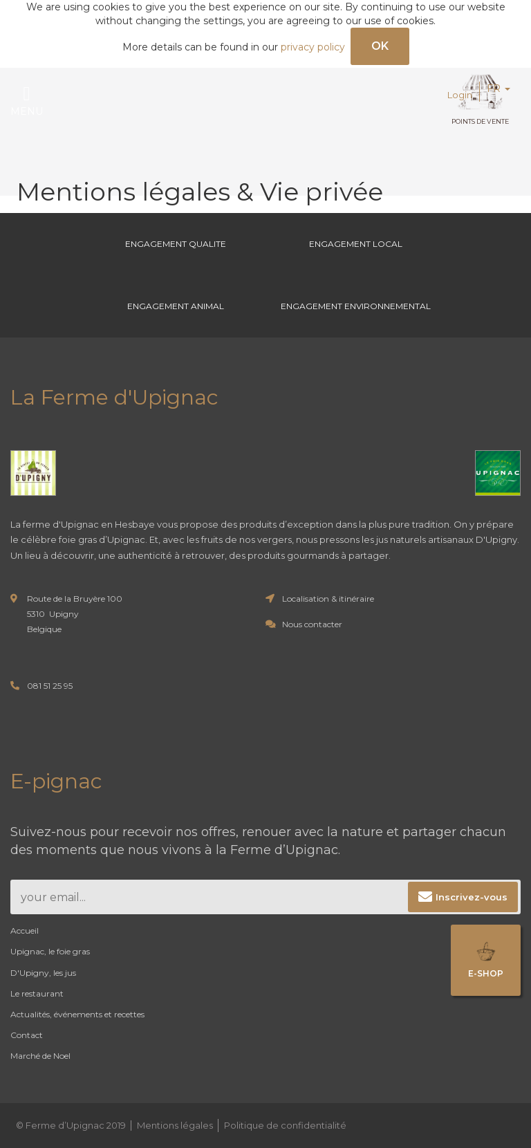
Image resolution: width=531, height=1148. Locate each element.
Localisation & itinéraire (328, 598)
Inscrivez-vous (471, 896)
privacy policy (313, 47)
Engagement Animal (175, 306)
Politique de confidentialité (285, 1125)
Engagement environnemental (356, 306)
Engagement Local (355, 244)
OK (380, 46)
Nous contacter (312, 624)
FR (498, 88)
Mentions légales (175, 1125)
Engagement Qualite (175, 244)
